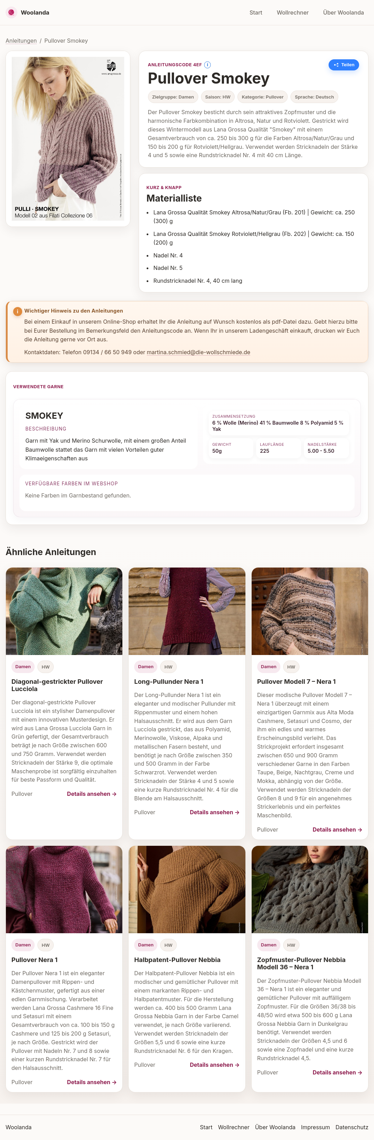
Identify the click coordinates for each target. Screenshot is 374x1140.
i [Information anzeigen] (207, 64)
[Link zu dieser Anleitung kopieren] (344, 64)
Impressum (315, 1127)
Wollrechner (292, 12)
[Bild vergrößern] (68, 139)
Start (256, 12)
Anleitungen (21, 40)
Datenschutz (352, 1127)
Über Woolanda (343, 12)
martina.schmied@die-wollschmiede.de (199, 352)
